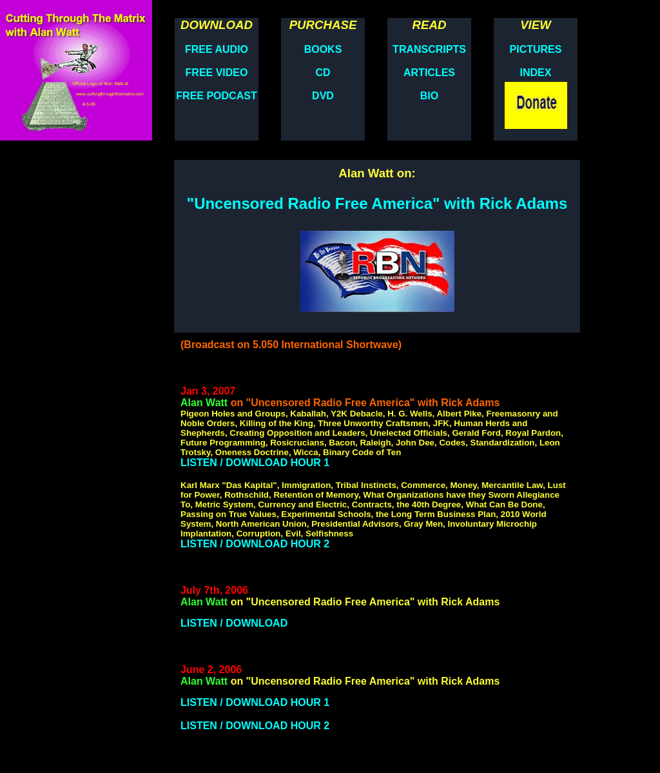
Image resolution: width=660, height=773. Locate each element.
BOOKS (323, 49)
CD (322, 72)
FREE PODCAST (216, 95)
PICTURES (536, 49)
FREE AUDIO (216, 49)
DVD (323, 95)
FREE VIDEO (217, 72)
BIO (429, 95)
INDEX (536, 72)
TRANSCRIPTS (429, 49)
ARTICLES (429, 72)
